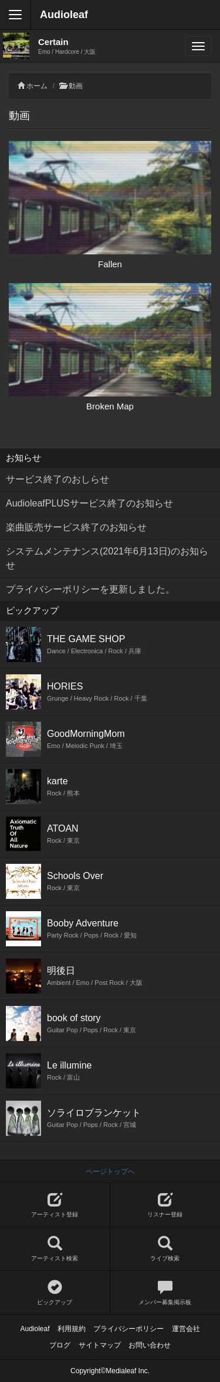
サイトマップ (100, 1345)
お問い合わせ (149, 1345)
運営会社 (186, 1329)
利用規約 (71, 1329)
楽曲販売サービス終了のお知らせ (76, 527)
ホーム (37, 86)
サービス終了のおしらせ (57, 479)
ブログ (59, 1345)
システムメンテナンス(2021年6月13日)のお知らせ (107, 558)
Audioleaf (64, 14)
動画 (76, 86)
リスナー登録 (165, 1205)
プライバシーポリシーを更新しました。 (90, 589)
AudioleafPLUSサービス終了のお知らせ (89, 503)
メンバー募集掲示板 (165, 1292)
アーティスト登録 (55, 1205)
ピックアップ (55, 1292)
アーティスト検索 (55, 1249)
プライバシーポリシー (128, 1329)
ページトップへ (110, 1171)
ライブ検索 (165, 1249)
